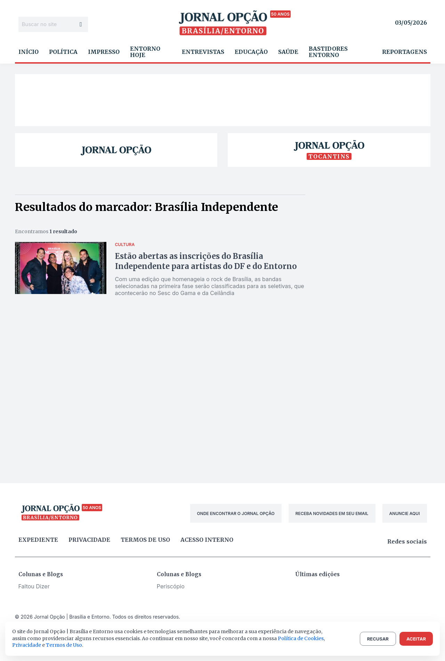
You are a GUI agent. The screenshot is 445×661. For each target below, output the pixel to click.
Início (28, 51)
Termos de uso (145, 540)
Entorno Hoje (145, 52)
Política (63, 51)
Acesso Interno (206, 540)
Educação (251, 51)
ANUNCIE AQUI (404, 513)
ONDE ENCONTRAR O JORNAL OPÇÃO (236, 513)
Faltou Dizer (34, 586)
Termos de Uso (64, 645)
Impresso (104, 51)
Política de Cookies (301, 638)
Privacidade (89, 540)
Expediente (38, 540)
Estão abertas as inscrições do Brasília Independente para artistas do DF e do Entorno (206, 261)
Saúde (288, 51)
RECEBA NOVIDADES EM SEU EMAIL (332, 513)
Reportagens (404, 51)
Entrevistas (203, 51)
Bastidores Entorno (328, 52)
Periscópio (171, 586)
